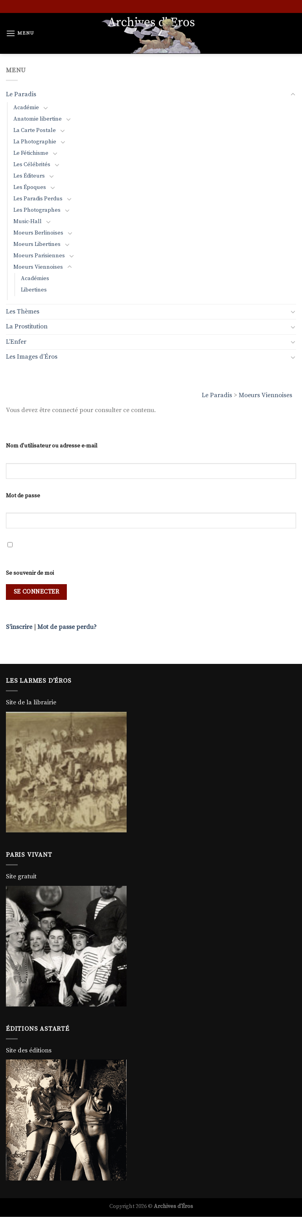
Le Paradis (217, 395)
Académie (26, 107)
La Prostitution (27, 326)
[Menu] (20, 33)
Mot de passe (23, 495)
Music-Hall (27, 221)
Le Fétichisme (30, 153)
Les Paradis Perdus (38, 198)
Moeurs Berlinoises (38, 232)
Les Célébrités (31, 164)
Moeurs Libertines (37, 244)
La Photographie (34, 141)
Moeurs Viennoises (265, 395)
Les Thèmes (22, 311)
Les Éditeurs (29, 176)
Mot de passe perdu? (67, 627)
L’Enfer (16, 342)
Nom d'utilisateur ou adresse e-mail (52, 445)
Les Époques (29, 187)
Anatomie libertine (37, 119)
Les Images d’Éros (31, 357)
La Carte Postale (34, 130)
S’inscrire (19, 627)
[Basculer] (293, 94)
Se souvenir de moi (30, 573)
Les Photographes (37, 210)
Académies (35, 278)
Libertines (34, 289)
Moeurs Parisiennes (39, 255)
